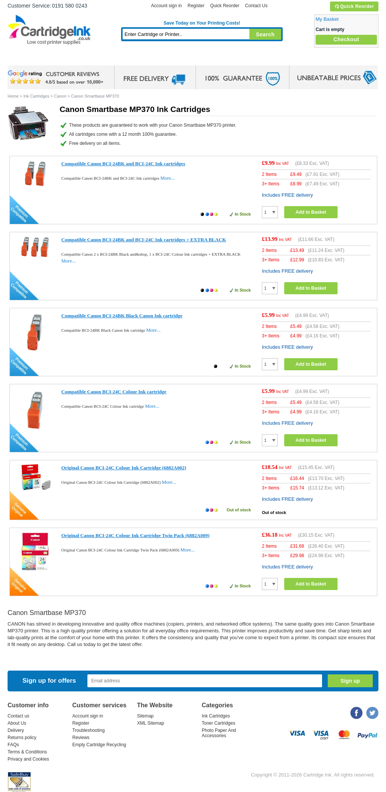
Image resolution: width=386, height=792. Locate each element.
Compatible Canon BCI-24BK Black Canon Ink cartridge (121, 315)
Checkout (346, 39)
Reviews (80, 737)
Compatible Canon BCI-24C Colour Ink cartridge (113, 391)
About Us (17, 723)
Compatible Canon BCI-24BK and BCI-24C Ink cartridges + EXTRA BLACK (143, 239)
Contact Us (256, 5)
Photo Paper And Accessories (219, 733)
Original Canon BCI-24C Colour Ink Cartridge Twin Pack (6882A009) (135, 535)
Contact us (18, 716)
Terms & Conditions (27, 752)
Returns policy (22, 737)
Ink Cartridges (65, 58)
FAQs (13, 744)
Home (22, 58)
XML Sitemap (150, 723)
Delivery (16, 730)
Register (195, 5)
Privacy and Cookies (28, 759)
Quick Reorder (354, 6)
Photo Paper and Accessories (203, 58)
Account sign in (166, 5)
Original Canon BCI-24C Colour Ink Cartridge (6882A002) (123, 468)
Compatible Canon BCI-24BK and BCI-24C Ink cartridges (123, 163)
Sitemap (145, 716)
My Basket (327, 19)
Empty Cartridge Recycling (99, 744)
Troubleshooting (88, 730)
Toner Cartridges (123, 58)
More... (167, 178)
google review (57, 77)
